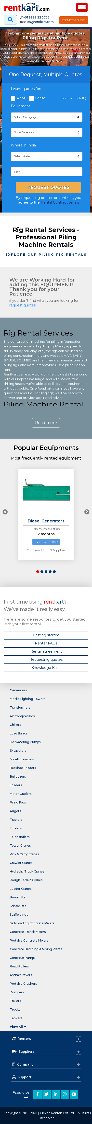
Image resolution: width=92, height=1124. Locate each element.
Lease (40, 98)
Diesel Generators (46, 521)
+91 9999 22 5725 (36, 17)
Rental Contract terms (60, 202)
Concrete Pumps (22, 958)
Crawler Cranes (21, 863)
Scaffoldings (19, 914)
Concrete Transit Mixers (28, 932)
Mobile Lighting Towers (27, 699)
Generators (18, 690)
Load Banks (18, 733)
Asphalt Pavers (21, 975)
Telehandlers (19, 837)
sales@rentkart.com (38, 22)
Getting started (46, 635)
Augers (15, 811)
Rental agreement (46, 651)
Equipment (20, 106)
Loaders (16, 785)
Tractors (16, 819)
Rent (21, 98)
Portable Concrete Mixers (29, 940)
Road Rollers (19, 966)
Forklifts (16, 828)
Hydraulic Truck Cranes (27, 871)
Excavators (18, 750)
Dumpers (17, 992)
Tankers (16, 1018)
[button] (38, 571)
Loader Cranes (20, 889)
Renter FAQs (46, 643)
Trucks (15, 1009)
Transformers (20, 707)
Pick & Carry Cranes (24, 854)
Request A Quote (74, 20)
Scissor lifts (18, 906)
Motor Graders (20, 794)
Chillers (15, 725)
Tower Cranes (20, 845)
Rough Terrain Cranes (26, 880)
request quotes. (22, 305)
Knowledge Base (46, 667)
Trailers (15, 1001)
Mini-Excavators (22, 759)
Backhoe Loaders (23, 768)
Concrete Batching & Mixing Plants (36, 949)
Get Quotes (46, 542)
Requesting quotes (46, 659)
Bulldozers (18, 776)
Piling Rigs (18, 802)
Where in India (23, 145)
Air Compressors (22, 716)
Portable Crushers (23, 983)
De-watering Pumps (25, 742)
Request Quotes (48, 187)
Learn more (54, 60)
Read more (46, 422)
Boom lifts (17, 897)
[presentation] (5, 512)
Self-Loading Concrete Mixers (32, 923)
